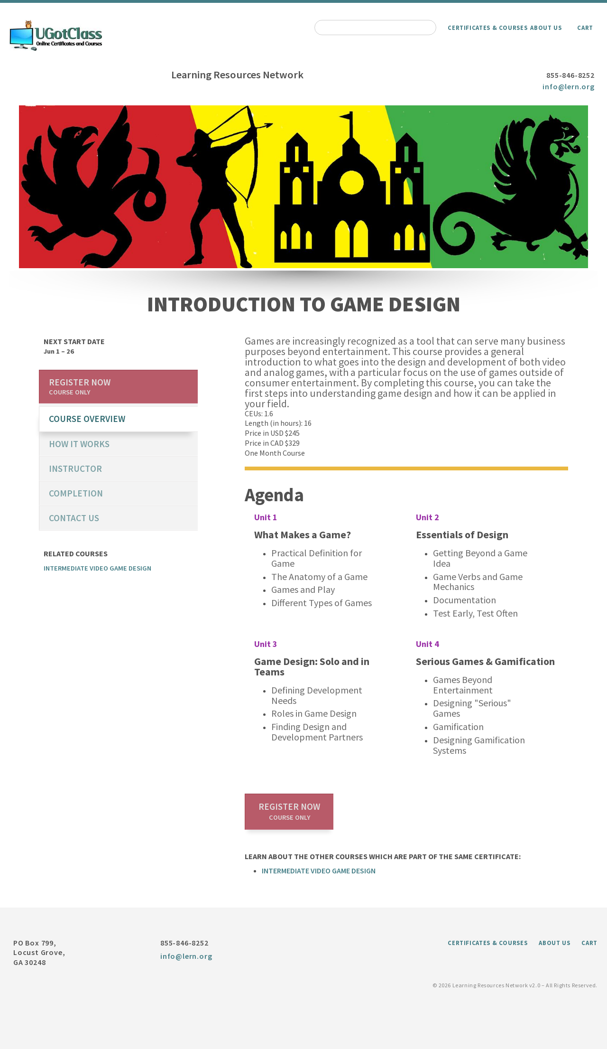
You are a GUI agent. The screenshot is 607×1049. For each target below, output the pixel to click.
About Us (545, 27)
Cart (585, 27)
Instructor (75, 468)
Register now (289, 811)
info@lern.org (568, 86)
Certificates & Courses (487, 27)
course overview (87, 418)
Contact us (74, 518)
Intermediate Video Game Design (319, 870)
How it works (79, 444)
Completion (76, 493)
